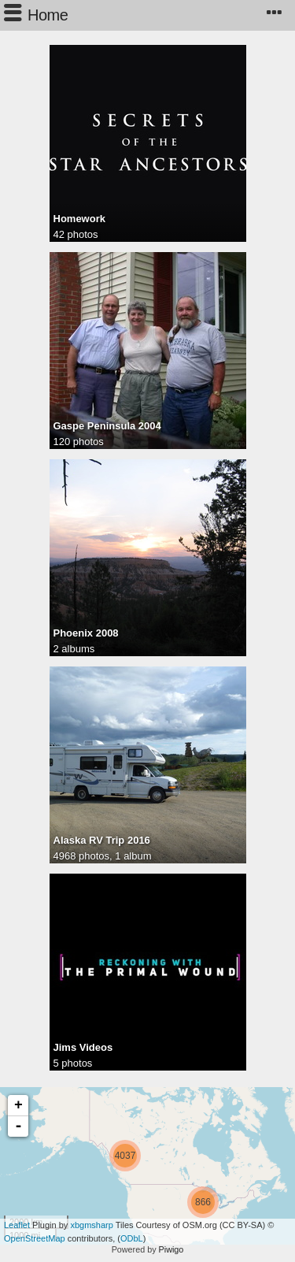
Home (48, 15)
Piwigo (171, 1249)
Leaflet (17, 1225)
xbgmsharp (91, 1225)
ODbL (131, 1238)
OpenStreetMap (34, 1238)
